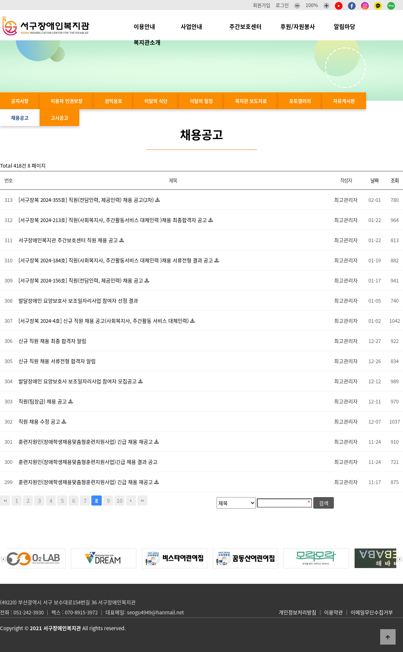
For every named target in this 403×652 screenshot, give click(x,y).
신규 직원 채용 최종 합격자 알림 (52, 341)
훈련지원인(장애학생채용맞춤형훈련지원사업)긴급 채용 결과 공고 (88, 462)
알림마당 (348, 26)
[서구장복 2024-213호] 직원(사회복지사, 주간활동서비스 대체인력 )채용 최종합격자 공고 (113, 220)
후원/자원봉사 (297, 26)
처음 (5, 500)
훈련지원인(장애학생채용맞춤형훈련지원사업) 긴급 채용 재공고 (86, 441)
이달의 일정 (201, 100)
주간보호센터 (245, 26)
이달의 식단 (156, 100)
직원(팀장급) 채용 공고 (43, 401)
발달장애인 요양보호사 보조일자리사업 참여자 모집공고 (78, 381)
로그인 (282, 5)
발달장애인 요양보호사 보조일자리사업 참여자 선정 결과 (78, 300)
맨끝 (142, 500)
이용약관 (333, 612)
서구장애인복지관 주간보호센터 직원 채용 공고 (68, 240)
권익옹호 (113, 100)
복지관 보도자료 (251, 100)
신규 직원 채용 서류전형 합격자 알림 (57, 361)
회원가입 (261, 5)
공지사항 (20, 100)
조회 (394, 180)
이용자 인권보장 (67, 100)
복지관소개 (149, 42)
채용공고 (20, 117)
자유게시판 (344, 100)
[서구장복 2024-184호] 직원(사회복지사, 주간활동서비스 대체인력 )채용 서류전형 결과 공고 (116, 260)
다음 (131, 500)
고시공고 (59, 117)
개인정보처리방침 (297, 612)
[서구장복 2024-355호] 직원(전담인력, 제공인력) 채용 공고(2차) (86, 200)
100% (312, 5)
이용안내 (148, 26)
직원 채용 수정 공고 (39, 421)
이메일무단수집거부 (372, 612)
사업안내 (196, 26)
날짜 (374, 180)
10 (120, 500)
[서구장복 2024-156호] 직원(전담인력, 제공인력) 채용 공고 (81, 280)
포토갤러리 (300, 100)
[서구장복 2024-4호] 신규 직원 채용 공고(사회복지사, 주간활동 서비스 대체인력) (104, 320)
